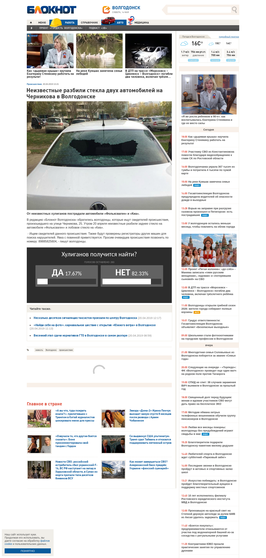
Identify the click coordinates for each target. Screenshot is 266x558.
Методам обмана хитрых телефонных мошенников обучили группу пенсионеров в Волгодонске (208, 415)
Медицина (138, 22)
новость (39, 350)
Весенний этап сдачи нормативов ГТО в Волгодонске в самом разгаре (80, 335)
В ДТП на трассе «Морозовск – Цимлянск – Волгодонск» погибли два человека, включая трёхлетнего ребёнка (207, 291)
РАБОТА (61, 22)
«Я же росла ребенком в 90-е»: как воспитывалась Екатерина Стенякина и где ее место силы (206, 120)
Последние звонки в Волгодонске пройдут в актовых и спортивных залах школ (207, 469)
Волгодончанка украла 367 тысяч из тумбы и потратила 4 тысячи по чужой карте (208, 170)
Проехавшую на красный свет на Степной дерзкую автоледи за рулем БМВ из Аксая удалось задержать (208, 514)
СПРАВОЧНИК (89, 22)
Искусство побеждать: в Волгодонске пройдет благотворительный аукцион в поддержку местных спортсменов (209, 484)
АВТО (112, 22)
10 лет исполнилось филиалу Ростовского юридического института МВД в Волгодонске (205, 499)
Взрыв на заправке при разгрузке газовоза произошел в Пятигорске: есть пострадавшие (207, 211)
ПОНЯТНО (28, 550)
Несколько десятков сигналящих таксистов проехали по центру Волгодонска (85, 318)
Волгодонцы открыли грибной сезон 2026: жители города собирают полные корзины (208, 309)
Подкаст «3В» (98, 27)
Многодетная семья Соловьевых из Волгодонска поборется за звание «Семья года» (208, 355)
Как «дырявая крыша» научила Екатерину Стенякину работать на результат (204, 140)
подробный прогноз (229, 36)
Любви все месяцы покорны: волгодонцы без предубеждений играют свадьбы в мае (207, 430)
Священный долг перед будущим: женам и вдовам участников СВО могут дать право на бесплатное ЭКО (206, 400)
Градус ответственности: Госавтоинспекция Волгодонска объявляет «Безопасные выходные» (205, 324)
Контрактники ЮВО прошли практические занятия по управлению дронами (205, 547)
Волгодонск (51, 350)
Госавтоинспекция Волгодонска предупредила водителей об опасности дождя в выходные (206, 196)
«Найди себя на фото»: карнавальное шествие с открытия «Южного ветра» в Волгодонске (95, 325)
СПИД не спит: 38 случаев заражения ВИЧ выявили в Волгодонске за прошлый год (208, 385)
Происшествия (34, 84)
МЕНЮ (42, 22)
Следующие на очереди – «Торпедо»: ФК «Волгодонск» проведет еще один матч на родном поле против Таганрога (208, 370)
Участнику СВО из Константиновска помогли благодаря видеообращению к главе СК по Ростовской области (207, 155)
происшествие (66, 350)
